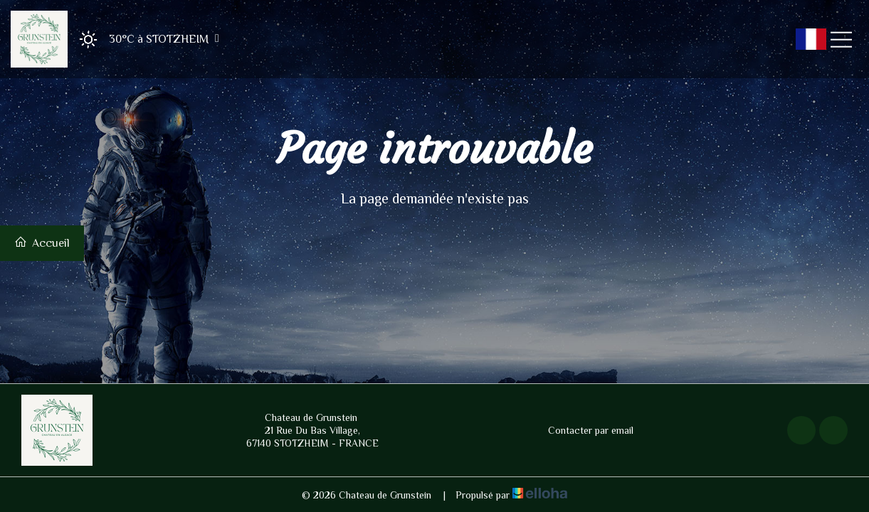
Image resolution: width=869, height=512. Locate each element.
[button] (144, 39)
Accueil (42, 242)
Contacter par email (582, 430)
